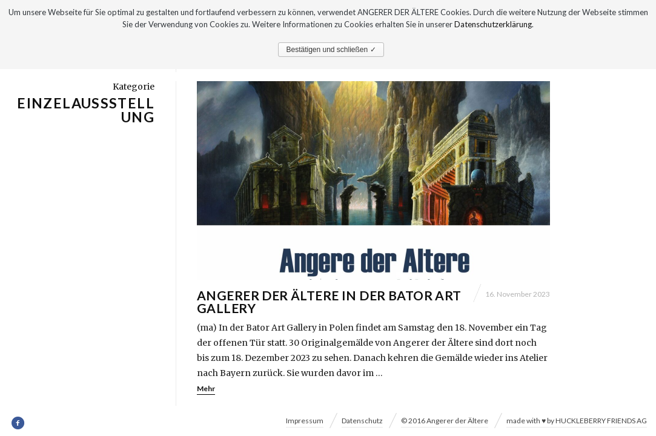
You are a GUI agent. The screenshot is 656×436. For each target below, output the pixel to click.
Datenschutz (362, 420)
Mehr (206, 389)
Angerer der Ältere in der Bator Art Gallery (329, 302)
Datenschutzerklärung (493, 24)
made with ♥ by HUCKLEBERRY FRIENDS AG (576, 420)
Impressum (304, 420)
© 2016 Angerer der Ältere (444, 420)
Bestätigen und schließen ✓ (331, 49)
